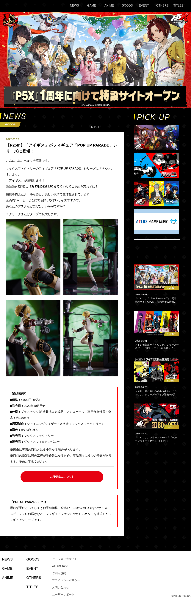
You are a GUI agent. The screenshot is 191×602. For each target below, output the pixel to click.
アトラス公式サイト (64, 559)
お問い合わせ (60, 587)
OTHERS (162, 5)
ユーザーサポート (63, 594)
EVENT (144, 5)
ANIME (109, 5)
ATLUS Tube (60, 566)
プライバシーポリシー (66, 580)
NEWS (74, 5)
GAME (91, 5)
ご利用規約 (59, 573)
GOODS (127, 5)
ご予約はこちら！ (62, 476)
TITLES (178, 5)
